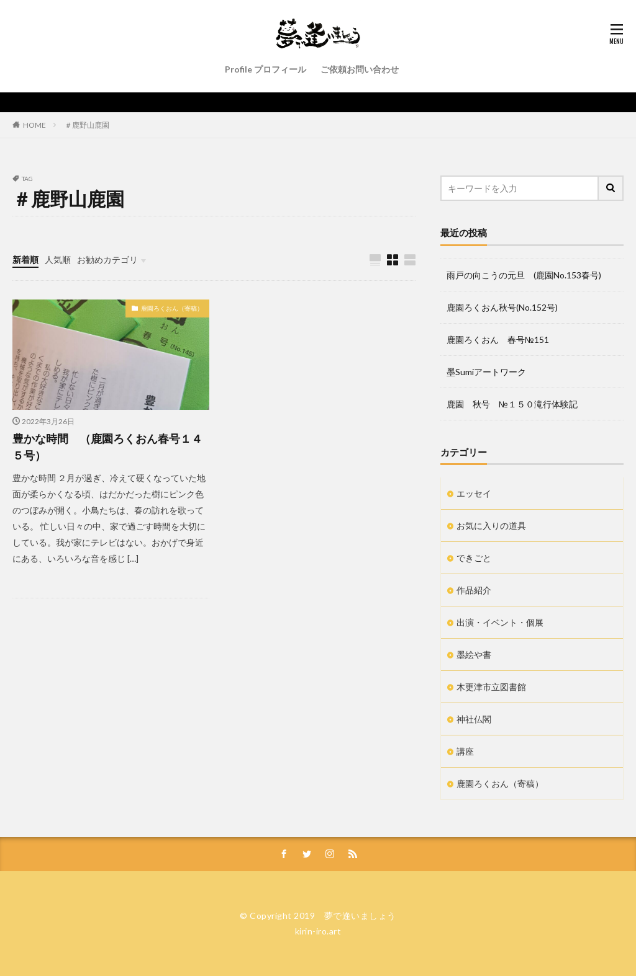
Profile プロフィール (265, 69)
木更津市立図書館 (491, 686)
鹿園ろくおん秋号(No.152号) (502, 307)
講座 (465, 751)
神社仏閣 (474, 719)
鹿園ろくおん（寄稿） (172, 308)
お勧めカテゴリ (107, 259)
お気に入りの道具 (491, 525)
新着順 (25, 259)
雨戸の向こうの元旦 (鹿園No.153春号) (524, 275)
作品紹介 (474, 590)
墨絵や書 (474, 654)
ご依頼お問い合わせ (359, 69)
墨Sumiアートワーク (486, 371)
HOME (34, 125)
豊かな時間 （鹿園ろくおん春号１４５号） (107, 447)
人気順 (58, 259)
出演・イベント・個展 (500, 622)
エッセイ (474, 493)
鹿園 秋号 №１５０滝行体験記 (512, 404)
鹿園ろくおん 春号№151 (498, 339)
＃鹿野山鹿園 (87, 125)
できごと (474, 557)
